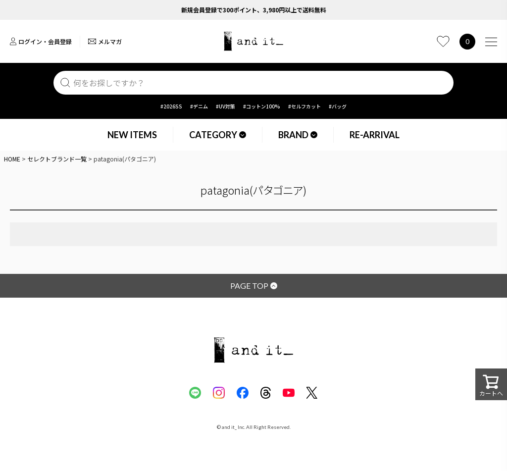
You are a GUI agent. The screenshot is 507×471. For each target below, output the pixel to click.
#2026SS (171, 106)
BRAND (297, 134)
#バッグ (338, 106)
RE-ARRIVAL (375, 134)
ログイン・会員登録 (41, 41)
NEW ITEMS (132, 134)
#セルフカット (304, 106)
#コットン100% (261, 106)
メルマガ (105, 41)
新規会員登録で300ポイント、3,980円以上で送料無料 (253, 9)
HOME (12, 159)
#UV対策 (225, 106)
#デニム (199, 106)
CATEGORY (217, 134)
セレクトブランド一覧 (57, 159)
